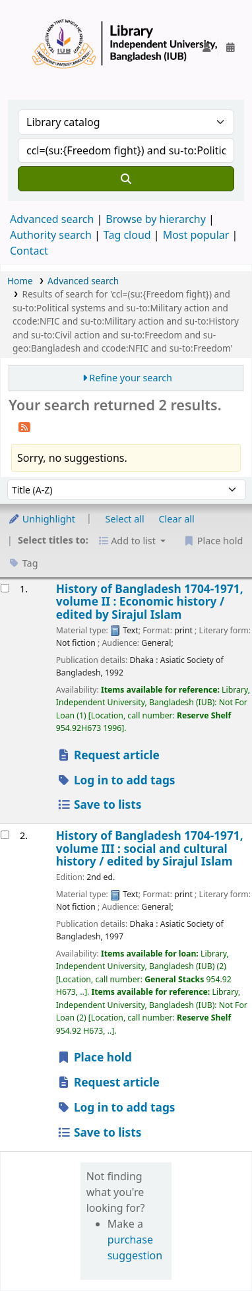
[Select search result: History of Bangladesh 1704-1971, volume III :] (5, 835)
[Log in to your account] (206, 47)
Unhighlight (41, 519)
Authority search (51, 235)
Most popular (196, 235)
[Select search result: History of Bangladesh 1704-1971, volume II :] (5, 588)
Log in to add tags (116, 780)
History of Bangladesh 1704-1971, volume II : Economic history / (149, 602)
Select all (125, 519)
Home (20, 280)
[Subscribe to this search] (24, 426)
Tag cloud (127, 235)
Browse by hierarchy (156, 219)
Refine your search (130, 377)
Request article (108, 755)
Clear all (177, 519)
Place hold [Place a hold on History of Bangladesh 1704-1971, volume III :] (94, 1057)
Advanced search (52, 219)
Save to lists (99, 804)
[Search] (126, 178)
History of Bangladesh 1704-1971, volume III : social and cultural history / (149, 848)
